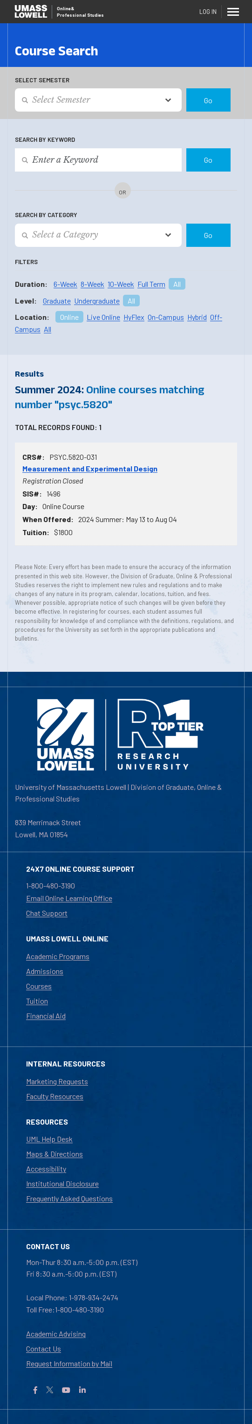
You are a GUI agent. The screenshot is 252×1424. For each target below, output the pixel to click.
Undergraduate (97, 300)
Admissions (44, 971)
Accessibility (46, 1168)
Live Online (103, 316)
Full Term (151, 283)
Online (69, 316)
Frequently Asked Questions (69, 1198)
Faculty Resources (54, 1096)
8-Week (92, 283)
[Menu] (233, 11)
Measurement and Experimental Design (89, 468)
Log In (208, 11)
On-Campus (166, 316)
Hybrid (197, 316)
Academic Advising (56, 1333)
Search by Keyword (45, 139)
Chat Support (47, 912)
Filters (26, 261)
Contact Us (43, 1348)
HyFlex (133, 316)
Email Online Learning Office (69, 898)
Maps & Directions (54, 1153)
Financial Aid (46, 1015)
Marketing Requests (57, 1081)
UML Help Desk (49, 1138)
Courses (39, 985)
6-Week (65, 283)
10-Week (121, 283)
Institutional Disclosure (62, 1183)
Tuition (37, 1000)
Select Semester (42, 80)
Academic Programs (57, 956)
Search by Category (46, 215)
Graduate (57, 300)
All (177, 283)
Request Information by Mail (69, 1363)
